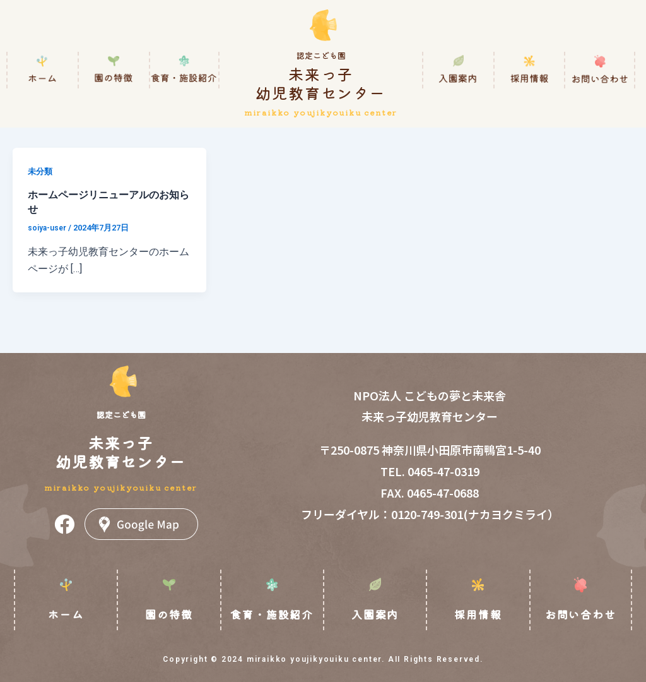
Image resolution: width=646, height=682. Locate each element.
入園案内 (375, 614)
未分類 (41, 171)
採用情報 (478, 614)
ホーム (65, 614)
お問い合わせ (580, 614)
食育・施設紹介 (272, 614)
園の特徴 (168, 614)
